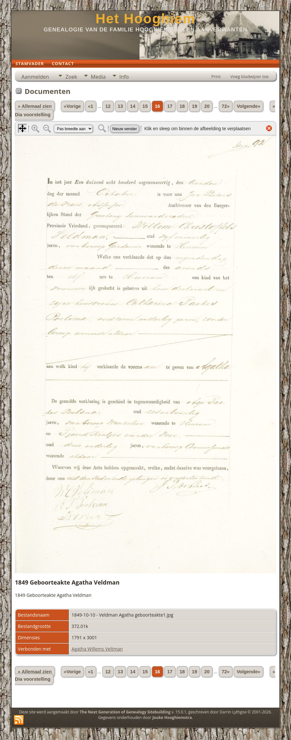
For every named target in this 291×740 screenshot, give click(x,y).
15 (145, 106)
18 (182, 106)
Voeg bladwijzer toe (249, 76)
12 (107, 106)
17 (169, 106)
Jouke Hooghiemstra (172, 717)
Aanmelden (35, 76)
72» (225, 106)
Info (124, 76)
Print (216, 76)
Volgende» (248, 106)
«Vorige (72, 106)
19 (194, 106)
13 (120, 106)
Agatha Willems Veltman (97, 649)
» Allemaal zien (35, 106)
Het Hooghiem (145, 18)
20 (206, 106)
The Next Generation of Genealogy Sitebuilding (125, 712)
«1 (90, 106)
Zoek (71, 76)
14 (132, 106)
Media (98, 76)
